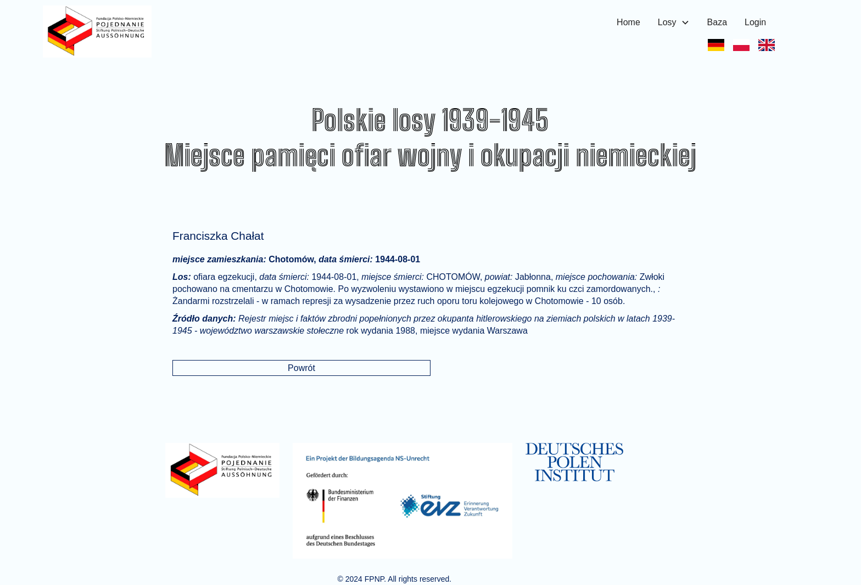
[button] (673, 22)
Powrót (301, 368)
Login (755, 22)
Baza (717, 22)
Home (628, 22)
